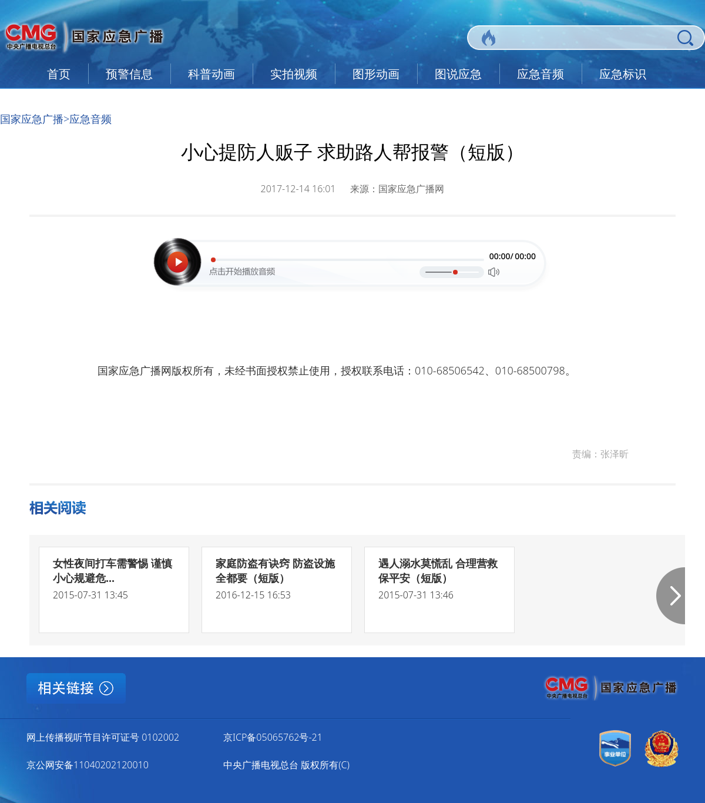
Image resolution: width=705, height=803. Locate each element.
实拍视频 (293, 74)
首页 (58, 74)
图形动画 (376, 74)
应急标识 (622, 74)
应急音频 (540, 74)
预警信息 (129, 74)
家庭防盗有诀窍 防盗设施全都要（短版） (275, 570)
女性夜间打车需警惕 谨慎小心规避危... (112, 570)
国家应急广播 (31, 119)
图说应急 (458, 74)
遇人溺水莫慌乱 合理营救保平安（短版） (438, 570)
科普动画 (211, 74)
